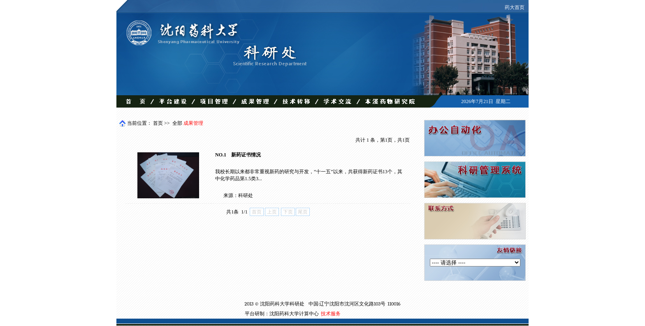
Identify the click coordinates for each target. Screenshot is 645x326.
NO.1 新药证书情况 (238, 155)
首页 (158, 123)
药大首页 (514, 7)
